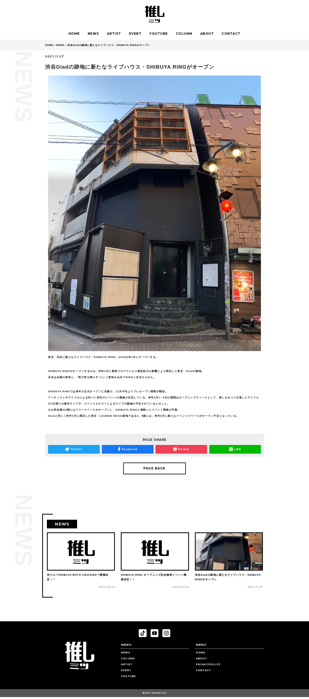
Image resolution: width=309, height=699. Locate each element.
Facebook (128, 449)
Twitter (74, 449)
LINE (235, 449)
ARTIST (114, 34)
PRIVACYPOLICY (208, 664)
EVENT (135, 34)
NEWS (93, 34)
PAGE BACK (154, 468)
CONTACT (231, 34)
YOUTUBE (158, 34)
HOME (74, 34)
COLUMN (184, 34)
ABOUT (207, 34)
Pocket (181, 449)
